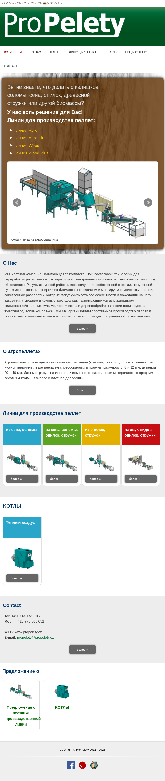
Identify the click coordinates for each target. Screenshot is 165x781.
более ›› (82, 328)
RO (32, 3)
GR (19, 3)
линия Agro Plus (31, 137)
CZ (6, 3)
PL (25, 3)
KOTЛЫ (112, 52)
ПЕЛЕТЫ (55, 52)
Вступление (14, 52)
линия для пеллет (84, 52)
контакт (10, 66)
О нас (36, 52)
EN (12, 3)
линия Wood (27, 145)
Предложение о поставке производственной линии (23, 713)
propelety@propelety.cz (35, 637)
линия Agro (26, 130)
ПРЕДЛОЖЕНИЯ (136, 52)
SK (52, 3)
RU (45, 3)
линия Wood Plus (32, 153)
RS (39, 3)
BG (58, 3)
